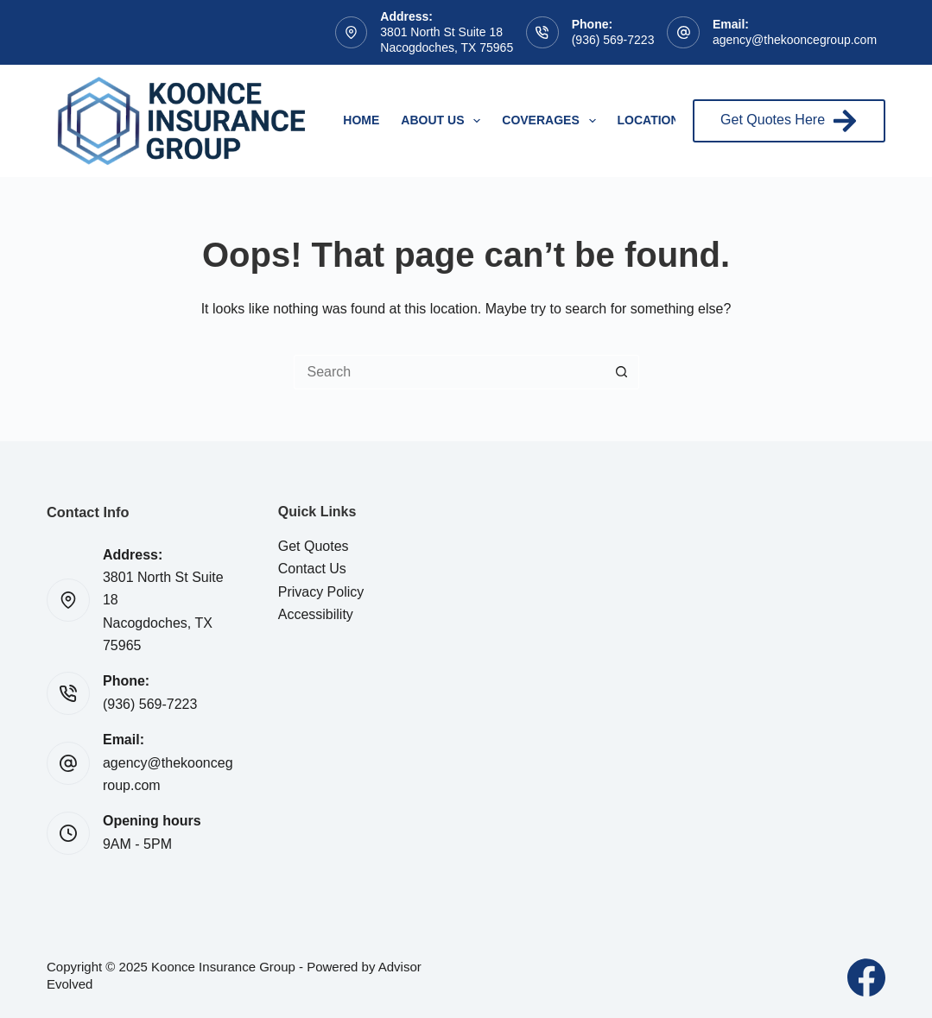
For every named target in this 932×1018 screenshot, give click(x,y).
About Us (444, 121)
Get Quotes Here (789, 121)
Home (361, 120)
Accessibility (315, 614)
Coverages (552, 121)
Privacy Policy (321, 592)
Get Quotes (313, 546)
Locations (653, 120)
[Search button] (622, 372)
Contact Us (312, 568)
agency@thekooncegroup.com (795, 40)
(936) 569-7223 (613, 40)
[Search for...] (449, 372)
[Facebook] (866, 977)
